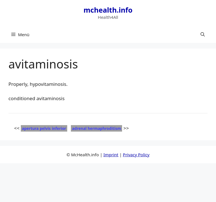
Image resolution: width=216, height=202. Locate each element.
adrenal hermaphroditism (96, 128)
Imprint (111, 154)
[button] (202, 34)
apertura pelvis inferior (44, 128)
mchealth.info (108, 10)
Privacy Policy (136, 154)
